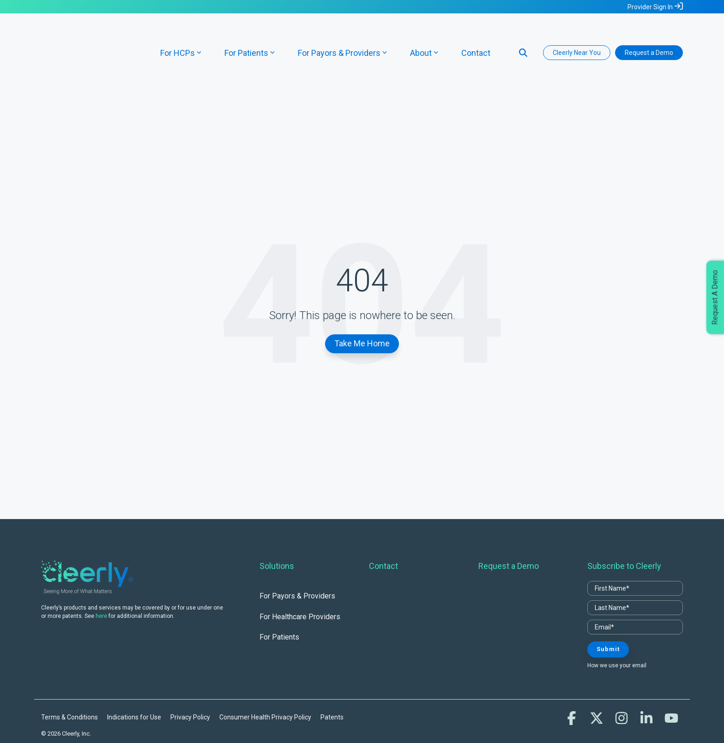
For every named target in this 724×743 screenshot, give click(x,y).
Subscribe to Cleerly (624, 527)
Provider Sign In (650, 7)
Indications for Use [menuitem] (134, 679)
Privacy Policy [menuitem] (190, 679)
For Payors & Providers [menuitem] (297, 558)
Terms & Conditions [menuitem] (69, 679)
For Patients (249, 33)
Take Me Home (362, 305)
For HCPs (180, 33)
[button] (572, 683)
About (424, 33)
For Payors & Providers (342, 33)
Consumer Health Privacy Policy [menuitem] (265, 679)
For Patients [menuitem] (279, 598)
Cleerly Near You (577, 33)
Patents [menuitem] (332, 679)
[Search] (523, 33)
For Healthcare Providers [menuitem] (299, 578)
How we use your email (616, 627)
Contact (475, 33)
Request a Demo (649, 33)
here (101, 577)
